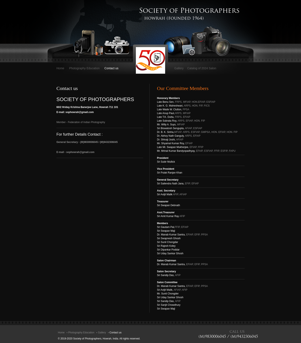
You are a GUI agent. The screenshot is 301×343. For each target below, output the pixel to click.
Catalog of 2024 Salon (201, 68)
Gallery (179, 68)
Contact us (112, 68)
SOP (150, 60)
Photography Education (84, 68)
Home (60, 68)
